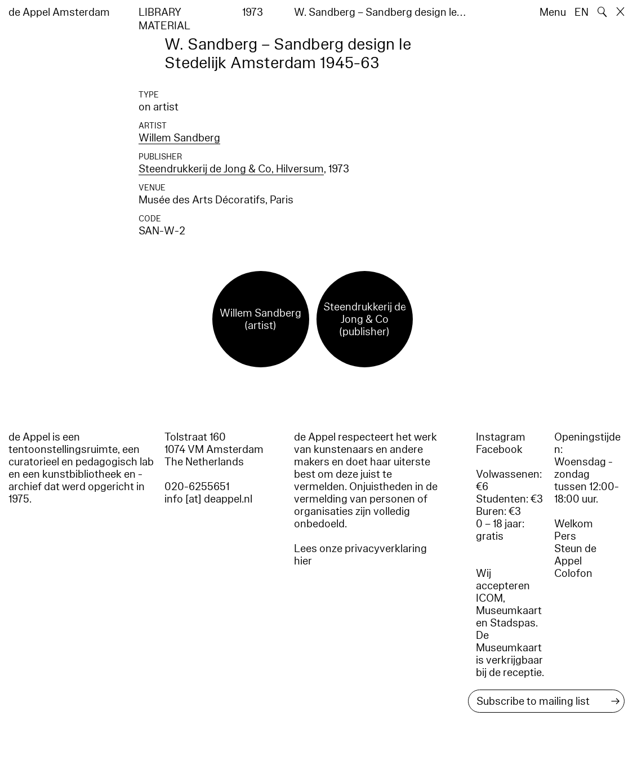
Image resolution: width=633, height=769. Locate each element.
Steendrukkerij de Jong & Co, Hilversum (231, 169)
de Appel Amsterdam (59, 12)
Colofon (573, 573)
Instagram (500, 437)
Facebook (499, 449)
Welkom (573, 524)
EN (581, 12)
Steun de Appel (575, 554)
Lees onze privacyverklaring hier (360, 554)
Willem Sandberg (179, 138)
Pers (565, 536)
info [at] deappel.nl (208, 499)
